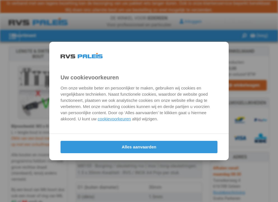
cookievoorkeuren (114, 118)
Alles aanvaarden (139, 146)
